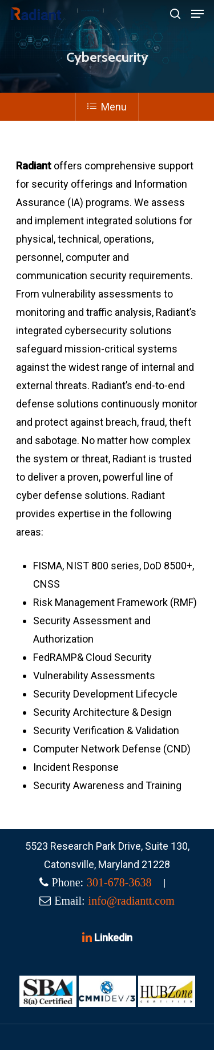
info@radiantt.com (131, 900)
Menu (107, 107)
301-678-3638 (119, 882)
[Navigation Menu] (197, 13)
